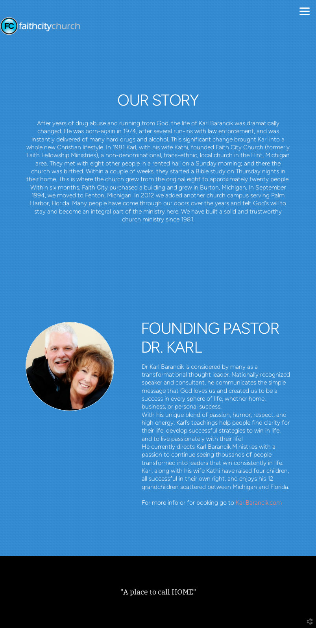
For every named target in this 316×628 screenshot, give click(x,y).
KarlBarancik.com (259, 502)
